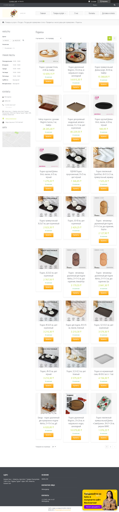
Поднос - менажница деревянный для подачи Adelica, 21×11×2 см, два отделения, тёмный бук (76, 277)
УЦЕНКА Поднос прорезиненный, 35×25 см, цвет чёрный (76, 174)
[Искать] (115, 5)
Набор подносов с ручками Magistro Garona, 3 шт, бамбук (48, 122)
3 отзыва (93, 1)
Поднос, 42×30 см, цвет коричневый (76, 222)
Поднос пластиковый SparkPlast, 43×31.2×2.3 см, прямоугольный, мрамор (103, 174)
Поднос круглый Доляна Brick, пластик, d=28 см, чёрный (104, 122)
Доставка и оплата (108, 13)
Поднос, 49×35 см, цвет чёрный (48, 373)
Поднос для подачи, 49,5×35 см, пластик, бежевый (76, 326)
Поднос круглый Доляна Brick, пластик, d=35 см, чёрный (48, 174)
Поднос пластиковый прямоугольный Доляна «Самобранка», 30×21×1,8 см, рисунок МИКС (103, 422)
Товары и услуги (58, 13)
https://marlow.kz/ (11, 118)
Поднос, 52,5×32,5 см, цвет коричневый (103, 326)
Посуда (20, 22)
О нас (76, 13)
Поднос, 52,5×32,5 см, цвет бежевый (76, 373)
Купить (48, 81)
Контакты (92, 13)
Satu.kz (69, 508)
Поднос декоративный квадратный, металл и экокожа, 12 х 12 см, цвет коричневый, (76, 123)
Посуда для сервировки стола (34, 22)
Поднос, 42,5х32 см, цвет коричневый (48, 274)
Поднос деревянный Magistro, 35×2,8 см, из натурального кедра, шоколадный (76, 71)
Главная (43, 13)
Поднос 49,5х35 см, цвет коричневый (48, 326)
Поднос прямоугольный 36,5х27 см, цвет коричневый (48, 222)
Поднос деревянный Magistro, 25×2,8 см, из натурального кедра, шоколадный (76, 422)
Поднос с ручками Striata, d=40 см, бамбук (48, 68)
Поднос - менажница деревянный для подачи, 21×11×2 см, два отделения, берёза (104, 225)
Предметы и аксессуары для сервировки (60, 22)
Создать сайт (13, 1)
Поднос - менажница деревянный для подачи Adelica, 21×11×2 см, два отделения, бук (104, 277)
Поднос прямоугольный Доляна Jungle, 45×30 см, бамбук (104, 70)
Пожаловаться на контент (63, 510)
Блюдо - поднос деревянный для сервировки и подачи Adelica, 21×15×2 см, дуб (48, 420)
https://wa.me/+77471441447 (14, 122)
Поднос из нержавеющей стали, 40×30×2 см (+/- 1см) (103, 373)
